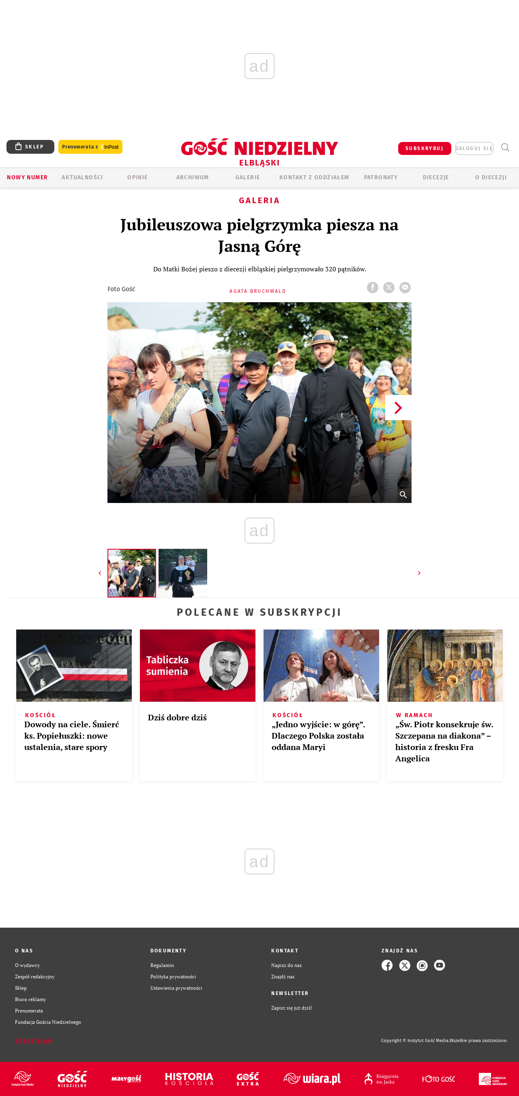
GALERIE (248, 177)
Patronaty (381, 177)
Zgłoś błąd (33, 1041)
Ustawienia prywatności (176, 988)
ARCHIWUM (192, 177)
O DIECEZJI (491, 177)
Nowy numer (27, 177)
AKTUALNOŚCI (82, 177)
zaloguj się (474, 148)
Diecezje (436, 177)
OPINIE (137, 177)
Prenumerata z (90, 147)
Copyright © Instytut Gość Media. (415, 1040)
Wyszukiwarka (505, 147)
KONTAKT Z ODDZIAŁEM (314, 177)
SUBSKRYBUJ (424, 148)
